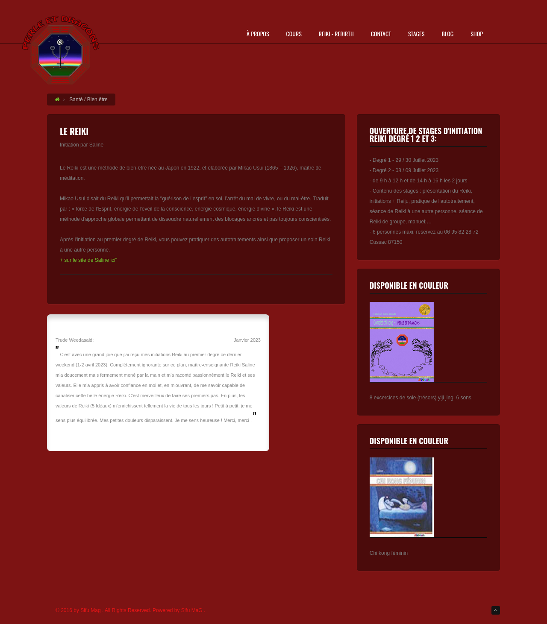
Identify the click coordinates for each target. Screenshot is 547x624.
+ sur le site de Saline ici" (88, 260)
